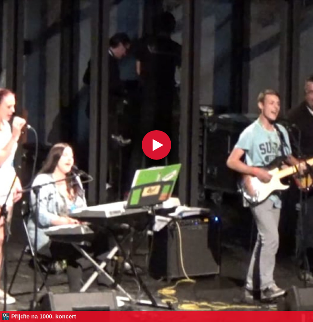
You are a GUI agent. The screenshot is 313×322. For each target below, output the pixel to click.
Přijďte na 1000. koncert (43, 316)
